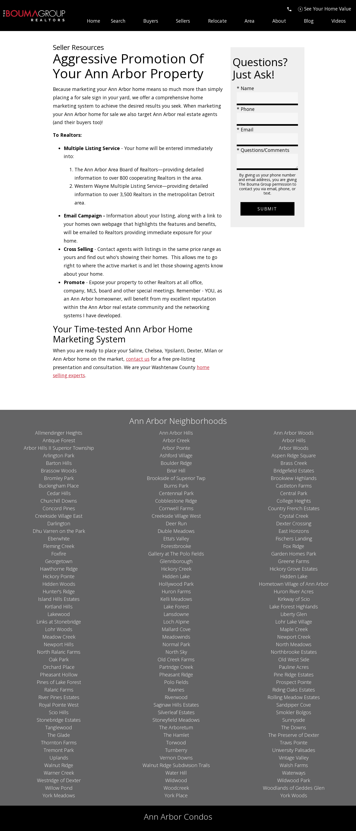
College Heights (294, 501)
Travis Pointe (293, 742)
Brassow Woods (59, 470)
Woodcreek (176, 788)
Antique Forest (59, 440)
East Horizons (294, 531)
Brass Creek (293, 463)
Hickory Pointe (58, 576)
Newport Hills (59, 644)
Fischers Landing (294, 538)
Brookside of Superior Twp (176, 478)
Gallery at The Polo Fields (176, 553)
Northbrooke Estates (294, 652)
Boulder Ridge (176, 463)
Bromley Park (59, 478)
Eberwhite (59, 538)
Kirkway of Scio (294, 599)
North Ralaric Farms (58, 652)
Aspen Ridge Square (294, 455)
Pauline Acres (294, 667)
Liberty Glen (293, 614)
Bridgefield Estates (293, 470)
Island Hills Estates (59, 599)
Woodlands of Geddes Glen (293, 788)
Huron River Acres (294, 591)
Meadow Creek (58, 637)
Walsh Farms (294, 765)
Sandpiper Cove (293, 704)
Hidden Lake (176, 576)
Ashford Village (176, 455)
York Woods (293, 795)
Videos (338, 21)
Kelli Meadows (176, 599)
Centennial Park (176, 493)
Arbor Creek (176, 440)
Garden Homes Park (293, 553)
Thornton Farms (59, 742)
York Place (176, 795)
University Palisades (293, 750)
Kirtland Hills (59, 606)
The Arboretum (176, 727)
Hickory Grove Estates (294, 569)
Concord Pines (59, 508)
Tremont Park (59, 750)
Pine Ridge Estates (294, 674)
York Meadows (59, 795)
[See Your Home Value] (324, 8)
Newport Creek (293, 637)
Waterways (294, 772)
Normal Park (176, 644)
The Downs (293, 727)
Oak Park (59, 659)
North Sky (176, 652)
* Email (245, 129)
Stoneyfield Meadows (176, 720)
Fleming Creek (58, 546)
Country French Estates (294, 508)
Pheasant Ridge (176, 674)
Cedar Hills (59, 493)
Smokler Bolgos (293, 712)
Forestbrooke (176, 546)
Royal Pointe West (59, 704)
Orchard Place (58, 667)
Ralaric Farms (58, 689)
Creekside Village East (58, 516)
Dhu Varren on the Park (59, 531)
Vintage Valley (293, 757)
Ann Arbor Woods (294, 433)
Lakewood (59, 614)
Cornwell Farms (176, 508)
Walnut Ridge (58, 765)
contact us (138, 359)
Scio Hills (59, 712)
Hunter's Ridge (59, 591)
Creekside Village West (176, 516)
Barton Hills (59, 463)
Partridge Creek (176, 667)
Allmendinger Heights (58, 433)
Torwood (176, 742)
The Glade (59, 735)
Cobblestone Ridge (176, 501)
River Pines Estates (58, 697)
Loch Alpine (176, 621)
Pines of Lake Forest (59, 682)
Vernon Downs (176, 757)
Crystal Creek (293, 516)
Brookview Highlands (294, 478)
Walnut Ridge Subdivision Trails (176, 765)
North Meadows (293, 644)
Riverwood (176, 697)
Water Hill (176, 772)
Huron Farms (176, 591)
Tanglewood (58, 727)
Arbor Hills (294, 440)
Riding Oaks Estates (293, 689)
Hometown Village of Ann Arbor (293, 584)
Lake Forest (176, 606)
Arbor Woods (293, 448)
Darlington (58, 523)
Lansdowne (176, 614)
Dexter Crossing (293, 523)
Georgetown (58, 561)
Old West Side (293, 659)
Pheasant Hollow (58, 674)
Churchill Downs (58, 501)
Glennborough (176, 561)
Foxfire (58, 553)
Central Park (293, 493)
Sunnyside (293, 720)
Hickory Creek (176, 569)
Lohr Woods (58, 629)
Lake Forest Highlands (293, 606)
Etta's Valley (176, 538)
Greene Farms (293, 561)
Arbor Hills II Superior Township (59, 448)
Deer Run (176, 523)
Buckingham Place (59, 485)
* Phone (246, 109)
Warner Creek (59, 772)
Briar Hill (176, 470)
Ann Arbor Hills (176, 433)
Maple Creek (294, 629)
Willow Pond (59, 788)
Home (93, 21)
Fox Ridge (293, 546)
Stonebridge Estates (59, 720)
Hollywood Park (176, 584)
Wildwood (176, 780)
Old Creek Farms (176, 659)
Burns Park (176, 485)
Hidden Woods (58, 584)
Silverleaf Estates (176, 712)
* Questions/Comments (263, 150)
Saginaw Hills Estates (176, 704)
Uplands (58, 757)
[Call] (289, 8)
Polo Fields (176, 682)
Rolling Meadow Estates (293, 697)
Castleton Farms (294, 485)
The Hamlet (176, 735)
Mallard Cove (176, 629)
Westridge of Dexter (59, 780)
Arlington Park (58, 455)
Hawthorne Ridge (59, 569)
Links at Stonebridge (58, 621)
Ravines (176, 689)
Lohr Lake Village (293, 621)
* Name (245, 88)
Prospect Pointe (293, 682)
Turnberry (176, 750)
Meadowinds (176, 637)
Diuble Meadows (176, 531)
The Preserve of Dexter (293, 735)
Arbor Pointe (176, 448)
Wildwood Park (293, 780)
